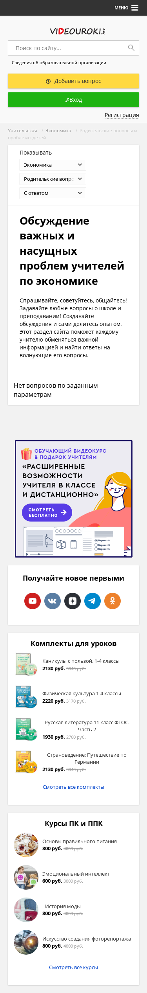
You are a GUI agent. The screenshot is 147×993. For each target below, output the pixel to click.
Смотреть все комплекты (73, 786)
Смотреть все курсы (73, 967)
